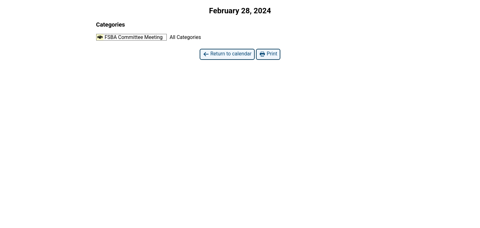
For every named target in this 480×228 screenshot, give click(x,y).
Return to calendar (227, 54)
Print (268, 54)
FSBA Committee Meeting (130, 37)
